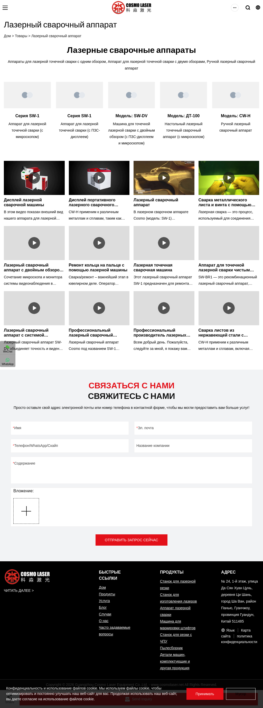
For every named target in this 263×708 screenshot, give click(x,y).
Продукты (107, 594)
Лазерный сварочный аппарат (56, 36)
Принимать (205, 694)
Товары (21, 36)
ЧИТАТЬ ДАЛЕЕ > (19, 590)
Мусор (241, 694)
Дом (7, 36)
